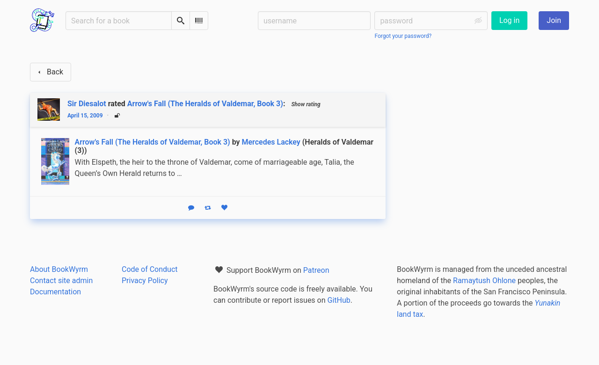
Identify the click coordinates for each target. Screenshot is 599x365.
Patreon (316, 270)
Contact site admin (61, 280)
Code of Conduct (150, 269)
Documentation (55, 291)
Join (554, 20)
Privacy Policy (145, 280)
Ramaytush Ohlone (484, 280)
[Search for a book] (119, 20)
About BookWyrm (59, 269)
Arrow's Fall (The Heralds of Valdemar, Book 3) (205, 103)
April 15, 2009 (85, 115)
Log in (509, 20)
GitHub (339, 300)
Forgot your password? (402, 36)
